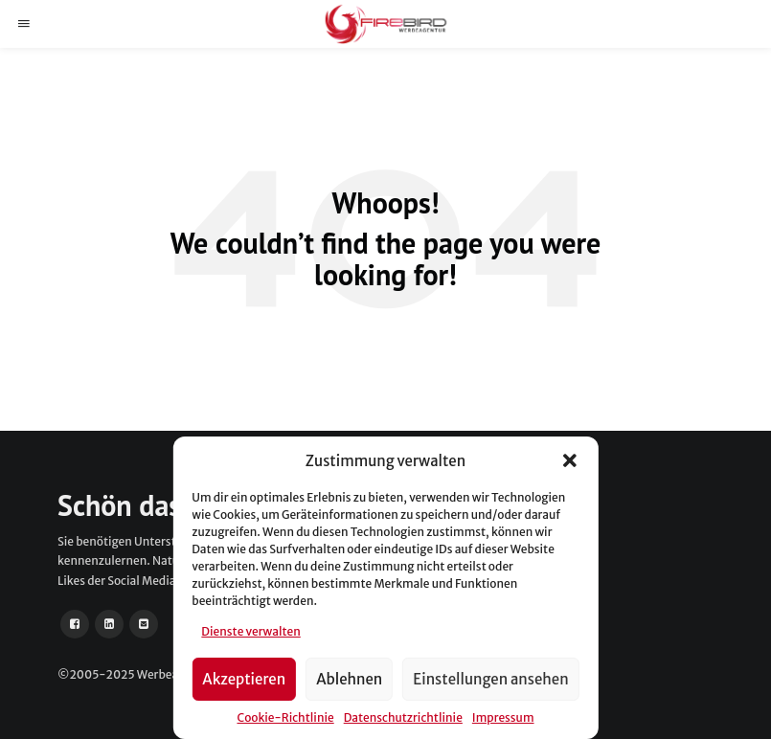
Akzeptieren (243, 679)
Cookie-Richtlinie (285, 717)
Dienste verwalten (250, 631)
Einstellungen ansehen (490, 679)
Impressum (503, 717)
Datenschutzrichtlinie (403, 717)
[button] (569, 460)
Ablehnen (349, 679)
